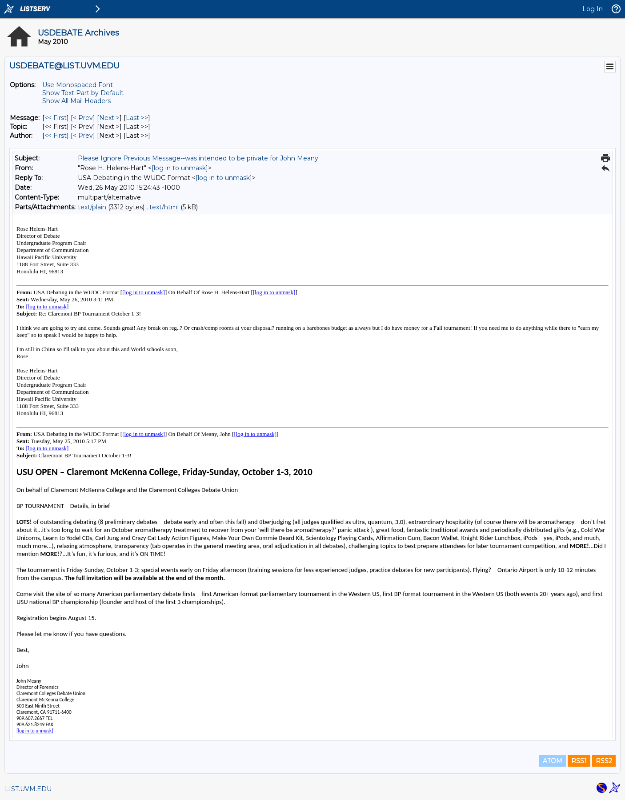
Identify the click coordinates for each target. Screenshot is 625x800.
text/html (164, 207)
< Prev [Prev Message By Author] (83, 136)
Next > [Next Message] (109, 118)
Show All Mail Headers (76, 101)
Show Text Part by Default (83, 93)
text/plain (92, 207)
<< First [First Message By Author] (55, 136)
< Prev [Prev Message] (83, 118)
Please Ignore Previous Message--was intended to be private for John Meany (198, 158)
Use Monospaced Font (77, 85)
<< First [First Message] (55, 118)
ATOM (552, 761)
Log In (592, 9)
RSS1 (579, 761)
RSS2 (604, 761)
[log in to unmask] (180, 168)
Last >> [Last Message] (137, 118)
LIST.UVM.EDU (28, 789)
